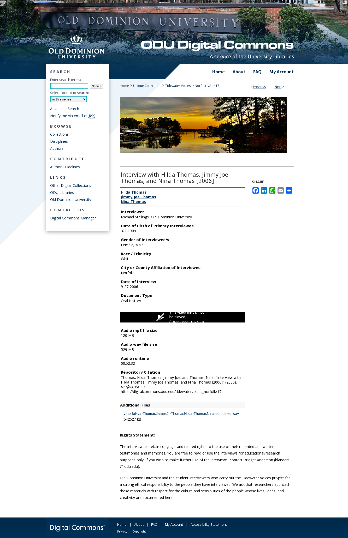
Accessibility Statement (209, 524)
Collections (59, 134)
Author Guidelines (65, 166)
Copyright (139, 531)
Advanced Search (64, 108)
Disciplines (59, 141)
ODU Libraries (62, 192)
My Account (174, 524)
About (139, 524)
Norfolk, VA (203, 85)
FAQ (154, 524)
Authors (56, 148)
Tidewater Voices (178, 85)
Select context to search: (69, 92)
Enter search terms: (65, 79)
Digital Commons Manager (73, 218)
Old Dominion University (70, 199)
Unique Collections (147, 85)
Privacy (122, 531)
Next (278, 87)
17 (217, 85)
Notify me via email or (72, 115)
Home (124, 85)
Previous (259, 87)
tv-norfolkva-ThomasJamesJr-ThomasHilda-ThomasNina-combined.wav (181, 413)
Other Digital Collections (70, 185)
